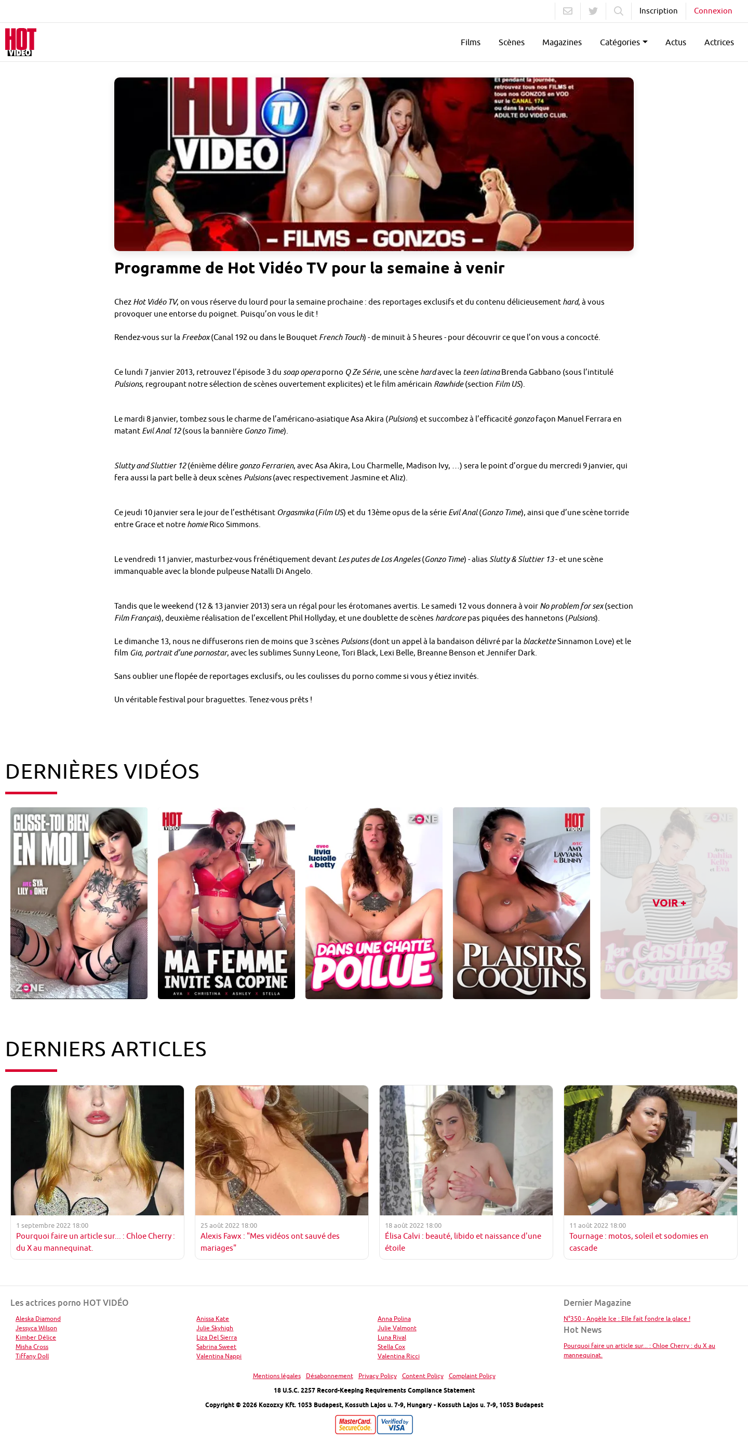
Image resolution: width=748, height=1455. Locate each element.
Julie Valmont (397, 1328)
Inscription (658, 10)
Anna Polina (394, 1318)
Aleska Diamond (38, 1318)
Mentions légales (277, 1376)
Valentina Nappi (219, 1356)
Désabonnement (329, 1376)
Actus (675, 42)
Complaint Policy (472, 1376)
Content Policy (423, 1376)
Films (470, 42)
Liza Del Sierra (216, 1337)
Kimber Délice (36, 1337)
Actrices (719, 42)
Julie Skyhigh (214, 1328)
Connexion (713, 10)
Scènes (512, 42)
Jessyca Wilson (36, 1328)
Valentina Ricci (399, 1356)
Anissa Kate (212, 1318)
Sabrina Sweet (216, 1347)
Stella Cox (391, 1347)
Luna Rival (392, 1337)
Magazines (562, 42)
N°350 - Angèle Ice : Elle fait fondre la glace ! (627, 1318)
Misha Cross (32, 1347)
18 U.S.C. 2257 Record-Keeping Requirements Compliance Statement (374, 1390)
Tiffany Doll (32, 1356)
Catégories (620, 42)
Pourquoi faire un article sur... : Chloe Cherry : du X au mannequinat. (639, 1350)
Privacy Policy (377, 1376)
